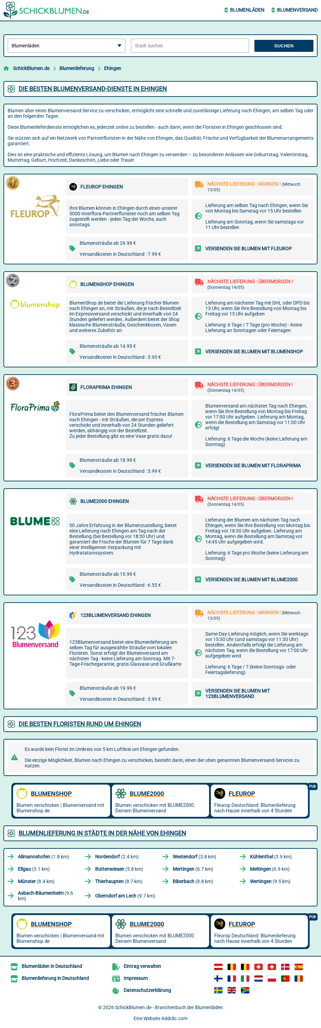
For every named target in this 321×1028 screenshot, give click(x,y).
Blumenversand (297, 10)
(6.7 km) (193, 869)
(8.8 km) (193, 881)
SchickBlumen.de (31, 68)
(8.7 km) (118, 881)
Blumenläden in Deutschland (52, 966)
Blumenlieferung (76, 68)
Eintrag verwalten (142, 966)
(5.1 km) (34, 869)
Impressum (136, 978)
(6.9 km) (270, 869)
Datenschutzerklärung (147, 990)
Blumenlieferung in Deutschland (55, 978)
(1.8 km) (43, 856)
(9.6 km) (45, 895)
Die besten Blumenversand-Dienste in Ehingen (93, 88)
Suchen (284, 45)
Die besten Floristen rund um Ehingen (80, 724)
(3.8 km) (194, 856)
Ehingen (112, 68)
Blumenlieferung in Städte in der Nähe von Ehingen (102, 833)
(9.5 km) (270, 881)
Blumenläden (247, 10)
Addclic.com (174, 1018)
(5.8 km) (119, 869)
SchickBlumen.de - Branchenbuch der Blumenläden (169, 1007)
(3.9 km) (271, 856)
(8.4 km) (36, 881)
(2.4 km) (117, 856)
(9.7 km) (125, 896)
